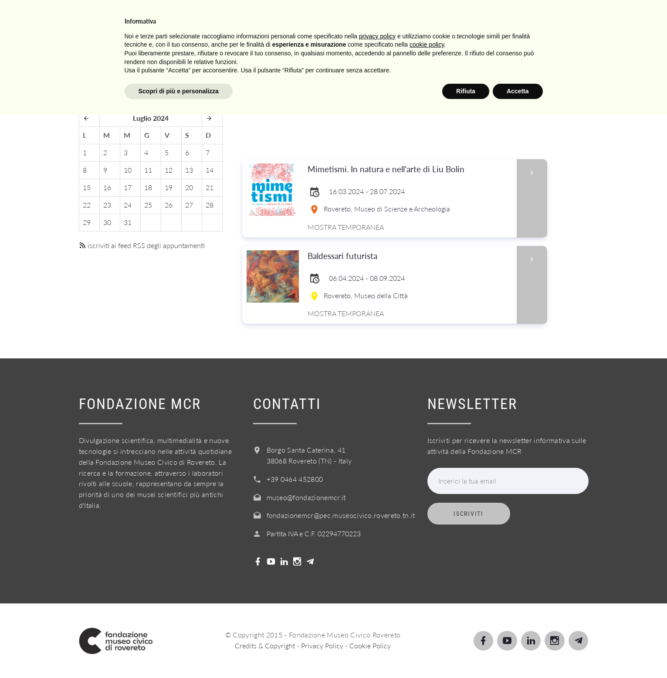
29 (87, 222)
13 (189, 170)
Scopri (288, 16)
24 (128, 205)
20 (189, 187)
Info (424, 16)
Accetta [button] (518, 654)
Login (613, 16)
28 (209, 205)
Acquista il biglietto (497, 16)
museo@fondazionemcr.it (306, 497)
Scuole (335, 16)
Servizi (382, 16)
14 (209, 170)
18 (148, 187)
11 (148, 170)
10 (128, 170)
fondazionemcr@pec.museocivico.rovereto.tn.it (341, 515)
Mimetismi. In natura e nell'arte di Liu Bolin (409, 169)
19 (169, 187)
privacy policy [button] (377, 599)
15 (87, 187)
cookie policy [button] (427, 607)
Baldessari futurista (409, 256)
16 (107, 187)
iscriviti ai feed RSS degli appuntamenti (142, 245)
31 (128, 222)
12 (169, 170)
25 (148, 205)
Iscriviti (468, 513)
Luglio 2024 (151, 118)
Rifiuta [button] (465, 654)
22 (87, 205)
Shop (571, 16)
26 (169, 205)
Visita (244, 16)
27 (189, 205)
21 (209, 187)
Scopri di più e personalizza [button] (179, 654)
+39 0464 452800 (295, 479)
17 (128, 187)
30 (107, 222)
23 (107, 205)
